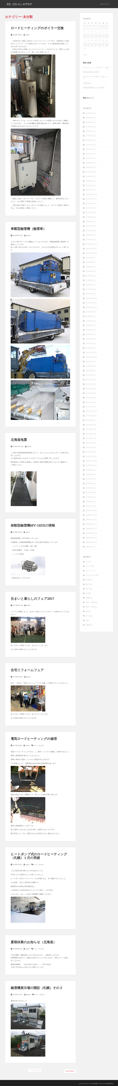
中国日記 (89, 580)
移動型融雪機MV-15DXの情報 (33, 525)
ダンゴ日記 (90, 566)
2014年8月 (89, 262)
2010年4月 (89, 492)
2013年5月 (89, 330)
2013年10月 (90, 307)
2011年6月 (89, 434)
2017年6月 (89, 140)
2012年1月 (89, 402)
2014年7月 (89, 267)
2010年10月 (90, 465)
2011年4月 (89, 443)
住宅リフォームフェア (27, 670)
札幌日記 (89, 598)
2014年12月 (90, 244)
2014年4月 (89, 280)
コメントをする (38, 745)
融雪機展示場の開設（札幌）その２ (37, 988)
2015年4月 (89, 226)
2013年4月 (89, 334)
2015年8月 (89, 208)
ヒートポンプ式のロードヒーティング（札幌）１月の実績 (39, 856)
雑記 (87, 620)
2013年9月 (89, 312)
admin (27, 35)
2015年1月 (89, 239)
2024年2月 (89, 113)
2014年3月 (89, 285)
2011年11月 (90, 411)
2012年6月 (89, 379)
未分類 (88, 593)
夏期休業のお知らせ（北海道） (33, 942)
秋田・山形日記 (91, 602)
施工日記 (89, 584)
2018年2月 (89, 131)
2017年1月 (89, 158)
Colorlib (94, 1083)
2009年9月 (89, 524)
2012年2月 (89, 398)
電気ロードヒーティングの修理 (34, 739)
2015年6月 (89, 217)
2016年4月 (89, 176)
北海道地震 (19, 440)
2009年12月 (90, 510)
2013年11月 (90, 303)
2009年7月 (89, 533)
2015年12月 (90, 194)
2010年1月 (89, 506)
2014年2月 (89, 289)
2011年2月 (89, 452)
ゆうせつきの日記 (92, 575)
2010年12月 (90, 456)
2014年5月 (89, 276)
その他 (88, 561)
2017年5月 (89, 145)
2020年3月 (89, 117)
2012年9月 (89, 366)
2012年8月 (89, 370)
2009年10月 (90, 519)
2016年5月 (89, 172)
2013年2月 (89, 343)
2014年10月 (90, 253)
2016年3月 (89, 181)
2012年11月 (90, 357)
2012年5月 (89, 384)
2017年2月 (89, 154)
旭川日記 (89, 589)
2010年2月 (89, 501)
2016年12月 (90, 163)
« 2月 (85, 55)
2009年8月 (89, 528)
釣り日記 (89, 616)
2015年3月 (89, 230)
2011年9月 (89, 420)
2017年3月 (89, 149)
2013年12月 (90, 298)
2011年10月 (90, 416)
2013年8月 (89, 316)
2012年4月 (89, 388)
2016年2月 (89, 185)
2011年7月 (89, 429)
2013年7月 (89, 321)
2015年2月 (89, 235)
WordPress (109, 1083)
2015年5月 (89, 221)
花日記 (88, 611)
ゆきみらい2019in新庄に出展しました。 (96, 77)
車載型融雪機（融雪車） (28, 229)
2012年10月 (90, 361)
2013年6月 (89, 325)
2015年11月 (90, 199)
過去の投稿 (70, 1071)
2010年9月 (89, 470)
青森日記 (89, 625)
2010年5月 (89, 488)
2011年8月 (89, 425)
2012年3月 (89, 393)
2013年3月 (89, 339)
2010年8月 (89, 474)
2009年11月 (90, 515)
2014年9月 (89, 258)
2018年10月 (90, 127)
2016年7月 (89, 167)
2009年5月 (89, 542)
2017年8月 (89, 136)
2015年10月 (90, 203)
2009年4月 (89, 547)
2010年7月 (89, 479)
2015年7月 (89, 212)
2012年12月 (90, 352)
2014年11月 (90, 248)
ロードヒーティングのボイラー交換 (37, 28)
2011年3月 (89, 447)
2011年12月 (90, 407)
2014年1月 (89, 294)
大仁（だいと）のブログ (19, 4)
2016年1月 (89, 190)
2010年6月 (89, 483)
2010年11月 (90, 461)
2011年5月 (89, 438)
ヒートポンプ (91, 571)
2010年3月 (89, 497)
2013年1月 (89, 348)
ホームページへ (105, 4)
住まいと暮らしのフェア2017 (32, 598)
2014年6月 (89, 271)
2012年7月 (89, 375)
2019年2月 (89, 122)
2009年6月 (89, 538)
